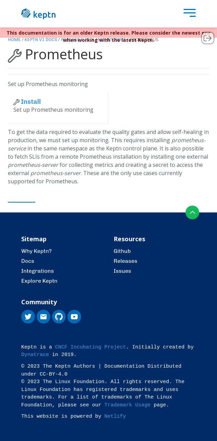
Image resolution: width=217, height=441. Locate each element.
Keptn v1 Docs (41, 39)
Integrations (37, 271)
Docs (27, 261)
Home (14, 39)
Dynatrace (35, 355)
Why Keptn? (36, 251)
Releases (125, 261)
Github (122, 251)
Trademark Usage (127, 405)
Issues (122, 271)
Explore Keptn (39, 281)
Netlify (115, 416)
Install (27, 102)
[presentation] (188, 13)
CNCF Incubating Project (90, 347)
